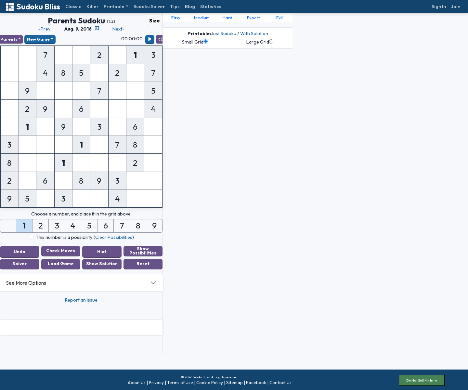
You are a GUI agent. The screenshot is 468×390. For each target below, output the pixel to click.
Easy (175, 17)
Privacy (156, 381)
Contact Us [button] (280, 381)
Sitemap (234, 381)
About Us (137, 381)
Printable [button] (114, 6)
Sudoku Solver (149, 6)
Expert (253, 17)
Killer (92, 6)
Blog (190, 6)
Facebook (256, 381)
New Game (38, 39)
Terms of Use (180, 381)
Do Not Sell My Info (421, 379)
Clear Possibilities (113, 237)
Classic (73, 6)
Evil (279, 17)
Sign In (439, 6)
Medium (202, 17)
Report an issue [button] (81, 299)
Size (154, 20)
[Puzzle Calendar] (96, 28)
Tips (175, 6)
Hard (227, 17)
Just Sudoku (223, 33)
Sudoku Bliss (32, 6)
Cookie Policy (209, 381)
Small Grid (195, 42)
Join (455, 6)
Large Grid (259, 42)
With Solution (254, 33)
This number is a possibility (64, 237)
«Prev (44, 29)
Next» (118, 29)
